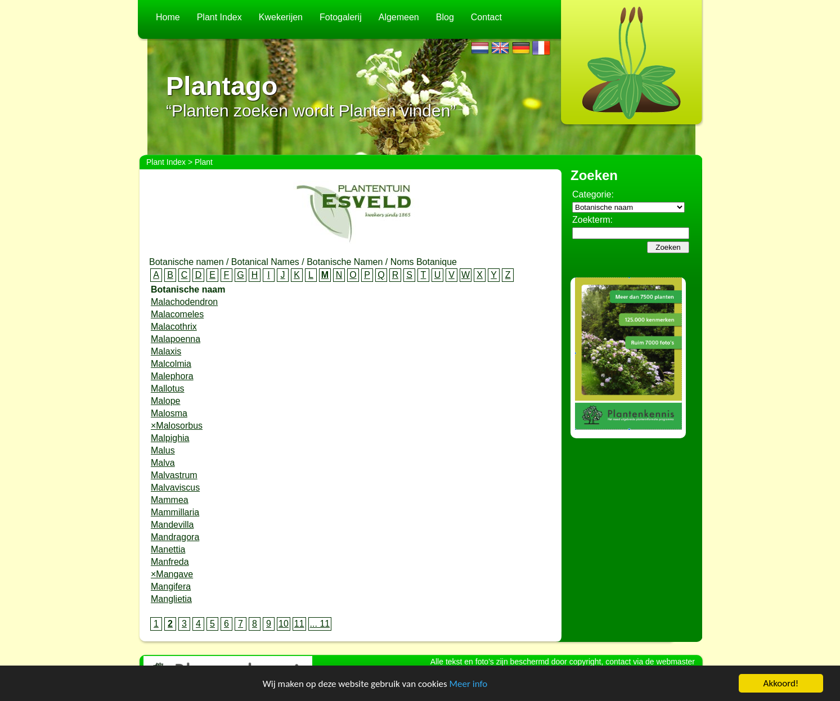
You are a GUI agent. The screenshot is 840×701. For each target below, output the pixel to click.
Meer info (469, 684)
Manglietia (171, 599)
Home (168, 17)
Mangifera (171, 586)
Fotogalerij (341, 17)
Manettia (168, 549)
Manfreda (170, 562)
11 (299, 623)
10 (283, 623)
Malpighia (170, 438)
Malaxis (166, 351)
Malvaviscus (175, 487)
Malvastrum (174, 475)
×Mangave (172, 574)
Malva (163, 463)
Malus (163, 450)
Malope (165, 401)
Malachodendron (184, 302)
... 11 (320, 623)
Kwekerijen (281, 17)
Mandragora (175, 537)
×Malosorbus (177, 425)
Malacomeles (177, 314)
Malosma (169, 413)
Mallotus (168, 388)
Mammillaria (175, 512)
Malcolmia (171, 364)
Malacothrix (174, 326)
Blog (445, 17)
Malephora (172, 376)
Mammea (169, 500)
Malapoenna (175, 339)
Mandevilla (172, 524)
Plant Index (219, 17)
